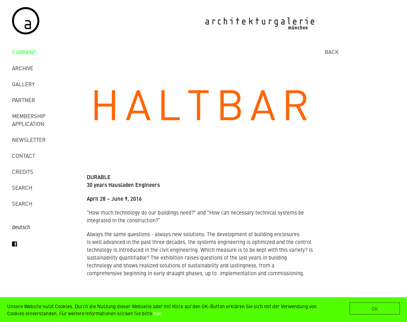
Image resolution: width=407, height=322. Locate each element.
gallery (23, 84)
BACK (332, 51)
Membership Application (28, 119)
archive (22, 68)
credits (22, 171)
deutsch (21, 227)
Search (22, 187)
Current (24, 52)
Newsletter (29, 139)
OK (375, 308)
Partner (23, 100)
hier (157, 313)
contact (23, 155)
